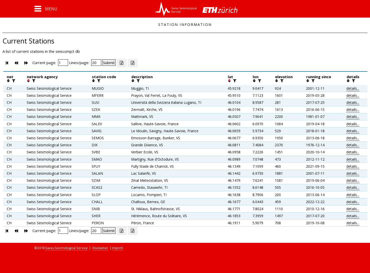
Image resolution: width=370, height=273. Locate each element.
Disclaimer (100, 248)
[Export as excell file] (122, 63)
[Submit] (109, 62)
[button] (45, 9)
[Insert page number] (63, 62)
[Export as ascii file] (133, 63)
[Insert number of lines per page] (96, 62)
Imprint (117, 248)
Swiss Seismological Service (66, 248)
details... (352, 88)
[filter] (13, 80)
